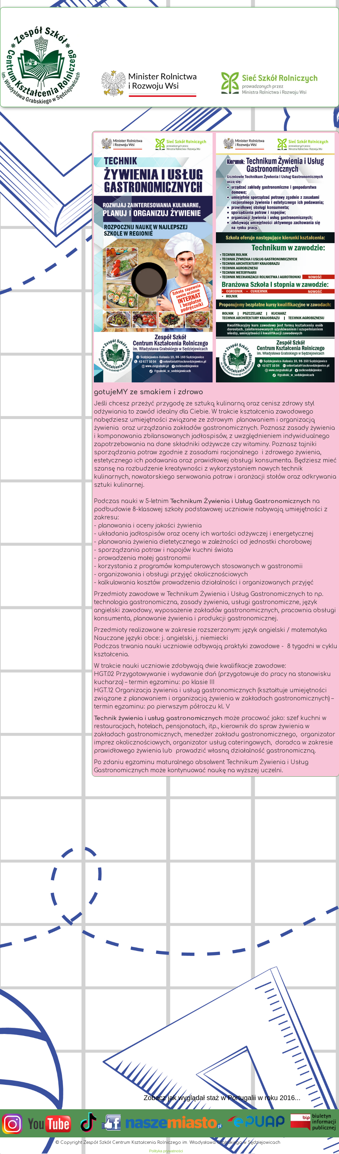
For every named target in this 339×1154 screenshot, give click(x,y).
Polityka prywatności (166, 1151)
